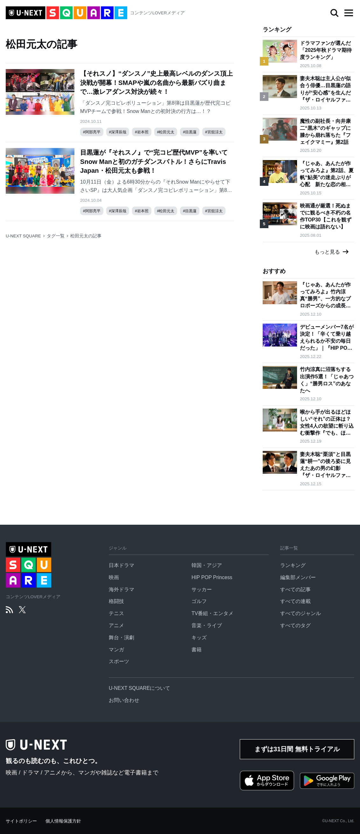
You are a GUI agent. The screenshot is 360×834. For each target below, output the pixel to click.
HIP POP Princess (211, 577)
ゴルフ (199, 601)
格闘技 (116, 601)
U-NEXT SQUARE (23, 236)
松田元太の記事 (85, 236)
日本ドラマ (121, 565)
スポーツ (119, 661)
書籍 (196, 649)
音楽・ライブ (206, 625)
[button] (348, 13)
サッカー (201, 589)
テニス (116, 613)
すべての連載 (295, 601)
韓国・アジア (206, 565)
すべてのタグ (295, 625)
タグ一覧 (56, 236)
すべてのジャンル (300, 613)
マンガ (116, 649)
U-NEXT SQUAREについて (139, 688)
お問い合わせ (124, 700)
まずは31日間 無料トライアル (297, 749)
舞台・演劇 (121, 637)
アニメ (116, 625)
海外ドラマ (121, 589)
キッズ (199, 637)
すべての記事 (295, 589)
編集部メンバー (298, 577)
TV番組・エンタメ (212, 613)
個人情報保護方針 (63, 821)
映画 (114, 577)
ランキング (293, 565)
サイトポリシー (21, 821)
